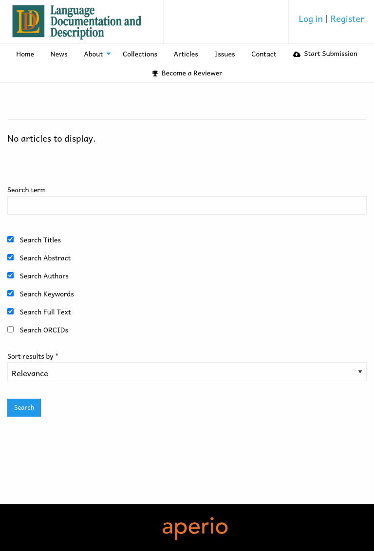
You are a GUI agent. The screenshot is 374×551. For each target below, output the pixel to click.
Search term (26, 189)
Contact (263, 53)
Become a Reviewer (187, 72)
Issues (225, 53)
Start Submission (325, 53)
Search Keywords (47, 293)
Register (347, 18)
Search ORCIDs (44, 329)
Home (25, 53)
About (93, 53)
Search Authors (44, 275)
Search (24, 407)
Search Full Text (45, 311)
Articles (186, 53)
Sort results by (32, 355)
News (59, 53)
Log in (312, 18)
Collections (140, 53)
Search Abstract (45, 257)
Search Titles (40, 239)
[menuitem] (331, 22)
